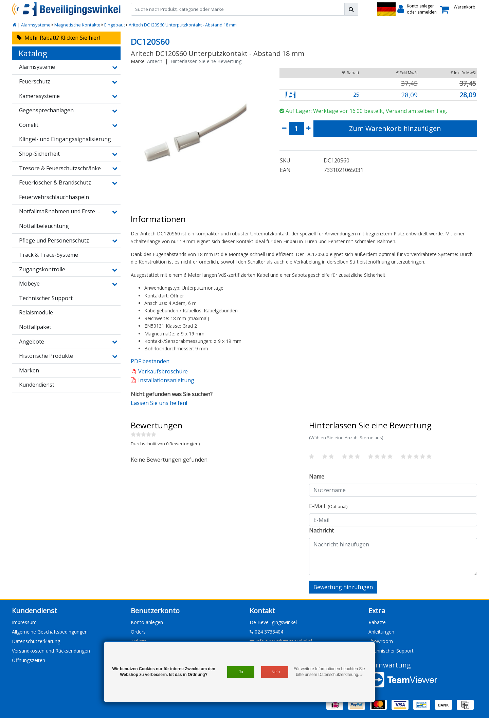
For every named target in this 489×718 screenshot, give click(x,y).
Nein (275, 672)
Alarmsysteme (36, 25)
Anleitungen (381, 631)
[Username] (393, 490)
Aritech (154, 61)
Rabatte (377, 622)
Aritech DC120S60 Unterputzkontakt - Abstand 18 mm (183, 25)
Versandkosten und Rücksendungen (51, 650)
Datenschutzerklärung (36, 641)
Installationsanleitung (166, 380)
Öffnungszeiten (28, 660)
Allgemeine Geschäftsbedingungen (50, 631)
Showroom (380, 641)
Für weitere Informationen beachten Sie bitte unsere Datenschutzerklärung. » (329, 671)
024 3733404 (266, 631)
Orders (138, 631)
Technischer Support (391, 650)
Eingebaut (114, 25)
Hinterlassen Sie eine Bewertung (205, 61)
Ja (241, 672)
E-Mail (328, 506)
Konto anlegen (147, 622)
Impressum (24, 622)
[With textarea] (393, 556)
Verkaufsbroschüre (163, 371)
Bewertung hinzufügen (343, 587)
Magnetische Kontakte (77, 25)
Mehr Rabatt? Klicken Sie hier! (58, 37)
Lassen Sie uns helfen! (159, 403)
